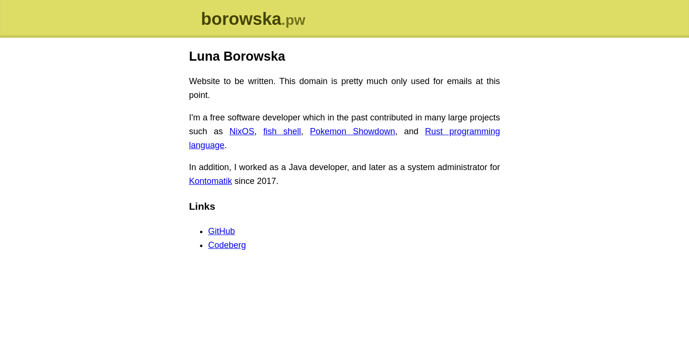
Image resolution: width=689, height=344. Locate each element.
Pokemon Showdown (352, 131)
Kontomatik (210, 181)
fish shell (282, 131)
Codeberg (227, 245)
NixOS (242, 131)
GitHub (221, 231)
